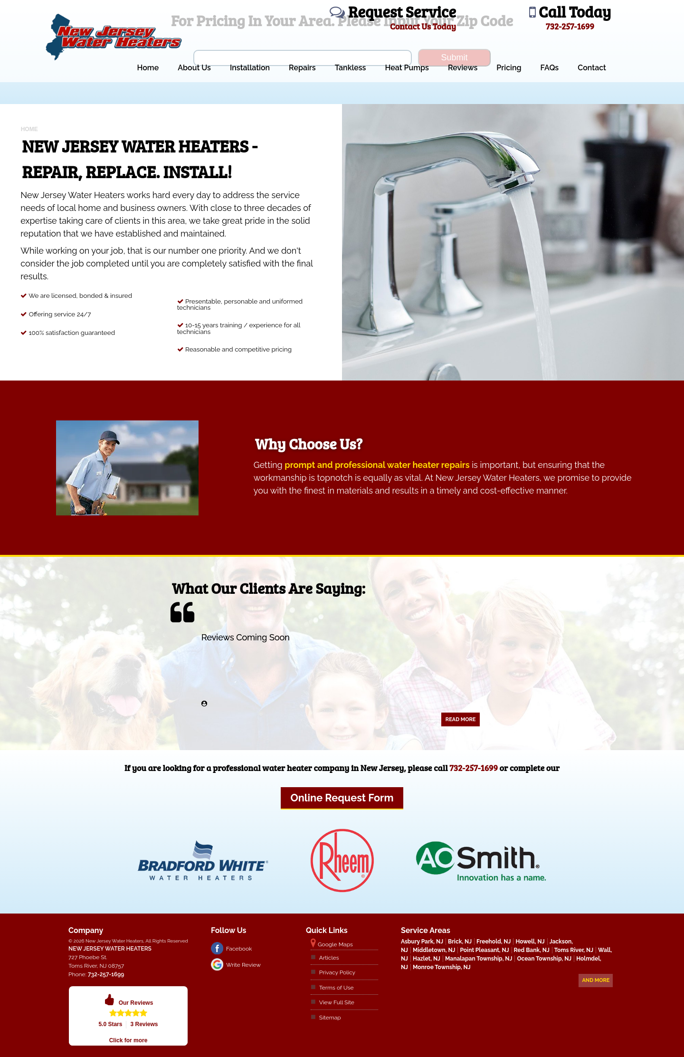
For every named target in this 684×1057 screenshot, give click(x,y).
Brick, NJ (460, 941)
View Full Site (336, 1002)
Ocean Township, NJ (544, 958)
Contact (592, 67)
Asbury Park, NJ (422, 941)
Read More (461, 719)
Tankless (350, 67)
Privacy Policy (337, 972)
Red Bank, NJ (532, 950)
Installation (250, 67)
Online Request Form (341, 798)
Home (148, 67)
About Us (194, 67)
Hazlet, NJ (426, 958)
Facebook (239, 949)
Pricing (508, 67)
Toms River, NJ (573, 950)
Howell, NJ (529, 941)
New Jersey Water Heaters (110, 948)
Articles (329, 957)
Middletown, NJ (434, 950)
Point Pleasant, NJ (484, 950)
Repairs (302, 67)
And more (595, 980)
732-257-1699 (473, 767)
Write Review (243, 965)
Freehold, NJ (493, 941)
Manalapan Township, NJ (478, 958)
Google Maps (335, 944)
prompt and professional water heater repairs (377, 465)
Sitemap (330, 1017)
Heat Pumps (407, 67)
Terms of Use (336, 987)
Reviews (462, 67)
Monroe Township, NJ (442, 967)
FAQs (550, 67)
